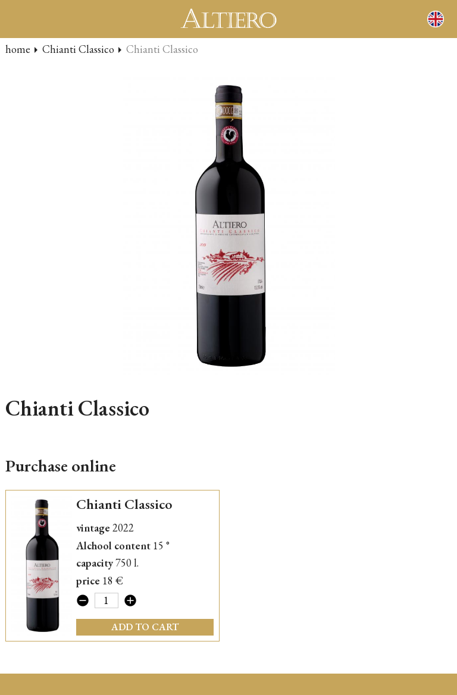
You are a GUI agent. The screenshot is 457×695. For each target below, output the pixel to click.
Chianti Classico (78, 49)
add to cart (145, 627)
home (17, 49)
